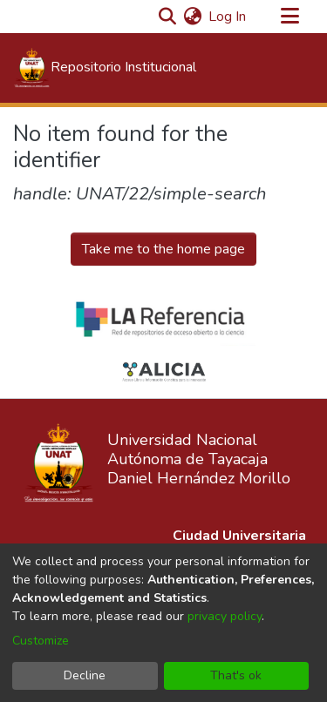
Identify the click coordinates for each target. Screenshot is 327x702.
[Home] (104, 68)
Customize (40, 640)
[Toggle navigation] (289, 16)
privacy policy (224, 616)
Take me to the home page (163, 249)
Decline (85, 675)
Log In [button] (228, 16)
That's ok (236, 675)
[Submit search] (167, 16)
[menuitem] (192, 16)
